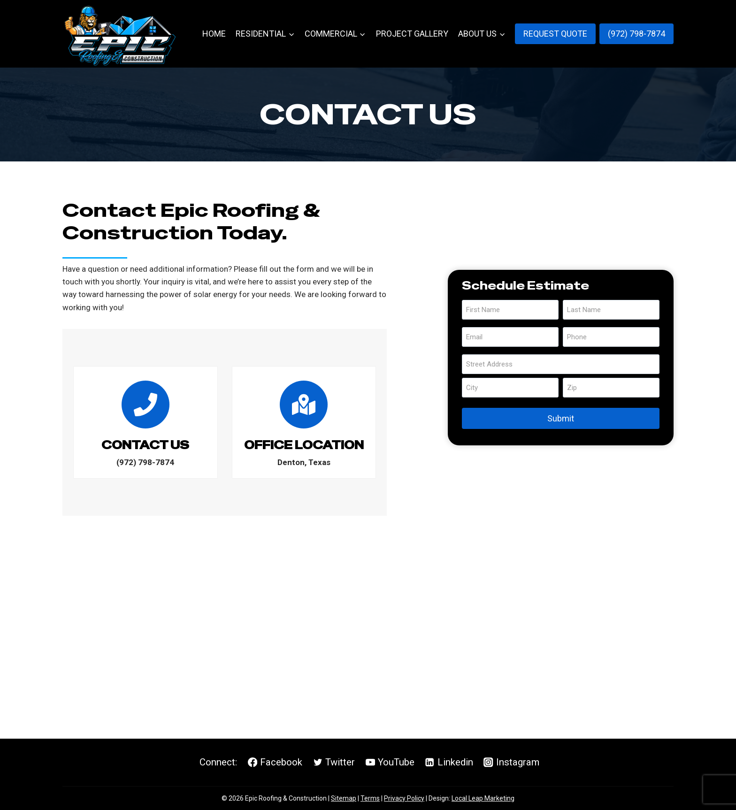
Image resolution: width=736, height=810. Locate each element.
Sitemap (343, 798)
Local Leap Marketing (483, 798)
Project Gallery (412, 33)
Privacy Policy (404, 798)
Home (214, 33)
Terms (370, 798)
